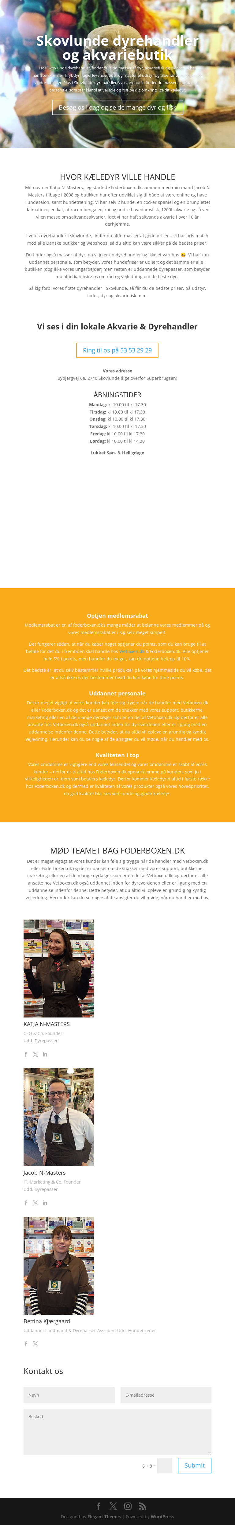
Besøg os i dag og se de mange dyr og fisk (118, 107)
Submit (195, 1465)
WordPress (162, 1516)
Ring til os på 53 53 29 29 (117, 350)
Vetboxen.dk (131, 651)
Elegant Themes (104, 1516)
